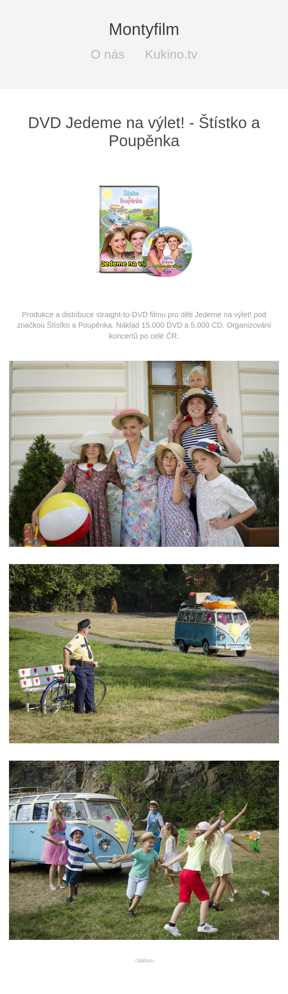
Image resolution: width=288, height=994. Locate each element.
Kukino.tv (171, 54)
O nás (108, 54)
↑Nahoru (144, 961)
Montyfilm (144, 29)
